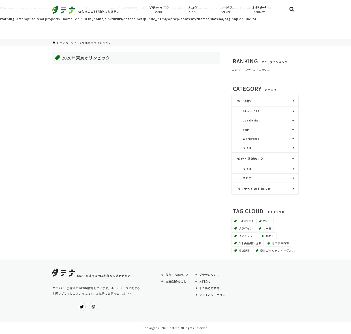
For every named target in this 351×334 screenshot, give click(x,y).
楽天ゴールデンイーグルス (277, 250)
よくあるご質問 (209, 288)
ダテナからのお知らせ (254, 189)
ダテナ (63, 10)
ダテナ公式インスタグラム (93, 307)
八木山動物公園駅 (250, 243)
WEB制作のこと (176, 281)
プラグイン (245, 228)
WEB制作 (244, 101)
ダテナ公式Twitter (82, 307)
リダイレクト (247, 236)
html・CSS (251, 111)
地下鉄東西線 (280, 243)
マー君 (267, 228)
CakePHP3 (245, 221)
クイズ (247, 148)
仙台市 (270, 236)
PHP (246, 129)
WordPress (251, 138)
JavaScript (251, 120)
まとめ (247, 178)
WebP (267, 221)
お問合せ (205, 281)
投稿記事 (244, 250)
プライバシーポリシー (213, 295)
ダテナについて (209, 275)
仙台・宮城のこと (250, 158)
